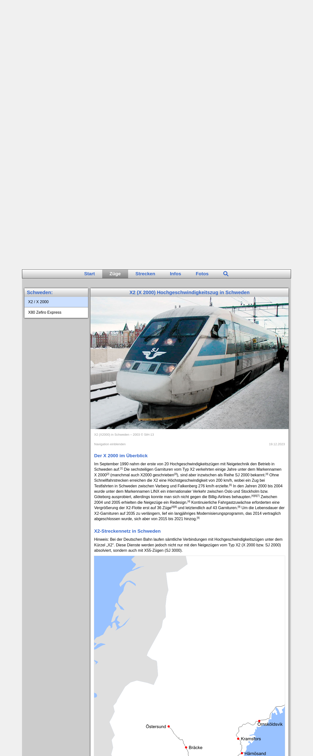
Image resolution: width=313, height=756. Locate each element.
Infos (175, 4)
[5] (230, 215)
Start (89, 4)
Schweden (39, 23)
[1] (121, 199)
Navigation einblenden (110, 175)
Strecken (145, 4)
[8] (175, 237)
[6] (255, 226)
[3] (175, 204)
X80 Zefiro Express (44, 43)
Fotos (202, 4)
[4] (267, 204)
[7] (258, 226)
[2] (108, 204)
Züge (115, 4)
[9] (239, 237)
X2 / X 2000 (38, 32)
